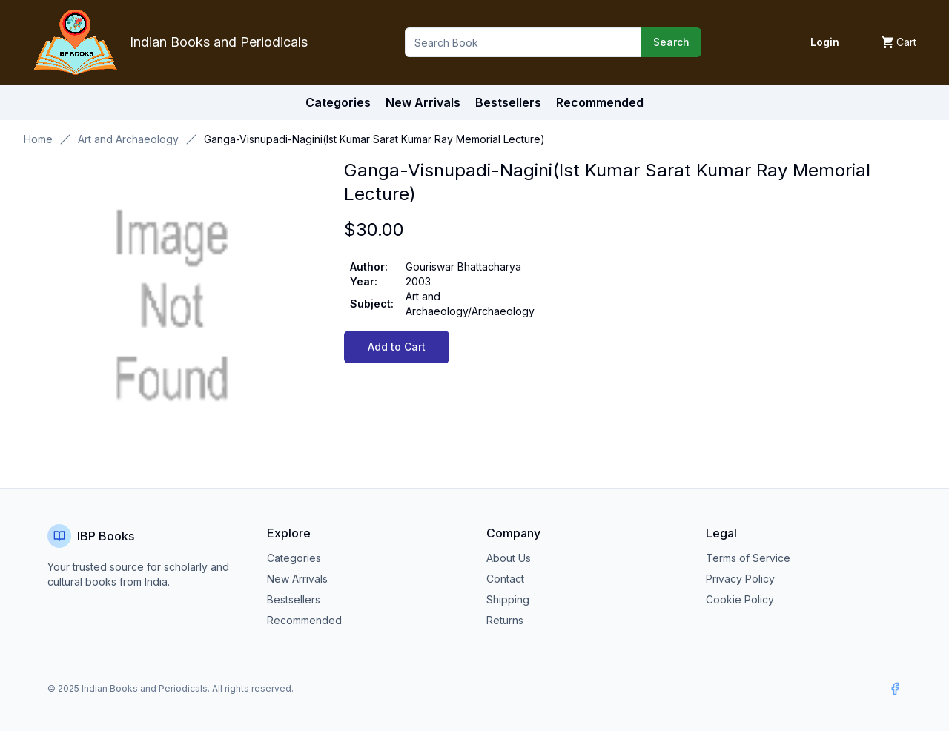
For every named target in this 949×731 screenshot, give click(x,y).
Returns (504, 620)
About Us (508, 558)
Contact (505, 578)
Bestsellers (293, 599)
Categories (338, 102)
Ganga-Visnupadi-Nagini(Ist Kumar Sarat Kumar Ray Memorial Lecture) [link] (374, 139)
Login (824, 42)
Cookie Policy (740, 599)
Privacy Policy (740, 578)
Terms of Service (748, 558)
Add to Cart (397, 346)
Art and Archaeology (128, 139)
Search (671, 42)
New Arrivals (297, 578)
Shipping (507, 599)
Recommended (304, 620)
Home (38, 139)
